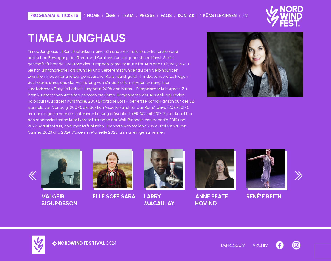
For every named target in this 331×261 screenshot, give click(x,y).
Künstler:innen (220, 15)
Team (128, 15)
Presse (147, 15)
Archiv (260, 245)
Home (93, 15)
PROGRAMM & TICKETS (54, 15)
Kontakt (187, 15)
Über (111, 15)
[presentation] (32, 177)
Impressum (233, 245)
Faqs (166, 15)
